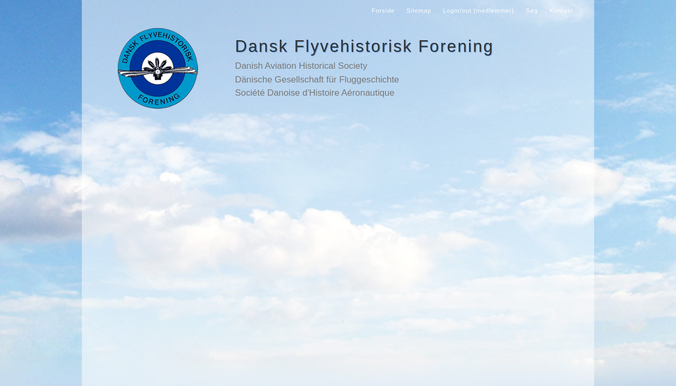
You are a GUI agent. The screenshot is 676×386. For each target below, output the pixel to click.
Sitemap (418, 10)
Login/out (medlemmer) (478, 10)
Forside (383, 10)
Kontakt (561, 10)
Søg (532, 10)
